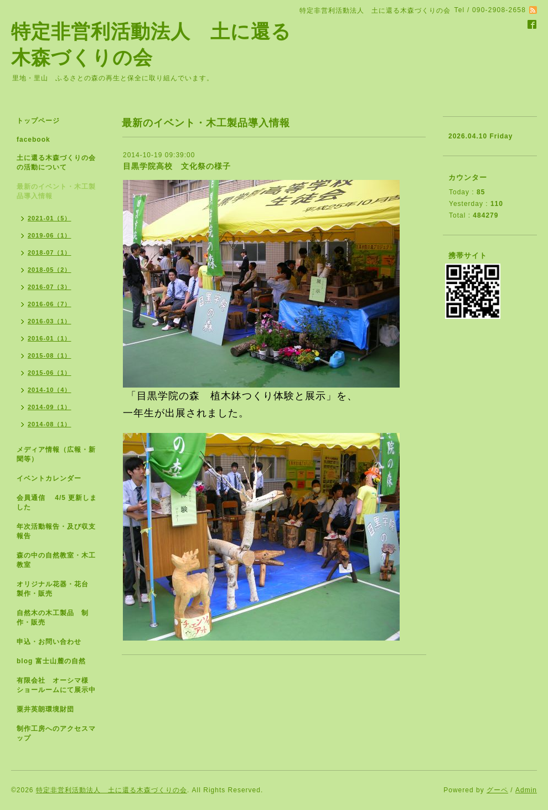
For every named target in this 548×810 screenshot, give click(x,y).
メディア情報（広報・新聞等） (56, 454)
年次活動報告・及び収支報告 (56, 531)
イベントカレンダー (49, 478)
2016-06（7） (49, 304)
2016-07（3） (49, 286)
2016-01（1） (49, 338)
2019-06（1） (49, 235)
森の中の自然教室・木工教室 (56, 560)
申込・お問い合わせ (49, 642)
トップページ (38, 121)
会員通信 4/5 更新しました (57, 502)
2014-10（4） (49, 389)
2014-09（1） (49, 407)
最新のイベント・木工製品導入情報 (56, 191)
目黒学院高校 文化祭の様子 (177, 166)
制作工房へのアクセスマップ (56, 733)
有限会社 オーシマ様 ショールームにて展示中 (61, 685)
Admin (526, 790)
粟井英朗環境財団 (45, 709)
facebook (33, 139)
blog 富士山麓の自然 (51, 661)
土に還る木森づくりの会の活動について (56, 162)
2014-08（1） (49, 424)
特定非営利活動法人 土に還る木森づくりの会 (111, 790)
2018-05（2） (49, 269)
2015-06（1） (49, 372)
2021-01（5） (49, 218)
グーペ (497, 790)
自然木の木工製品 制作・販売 (53, 617)
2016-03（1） (49, 321)
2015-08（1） (49, 355)
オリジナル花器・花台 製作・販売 (56, 588)
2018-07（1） (49, 252)
